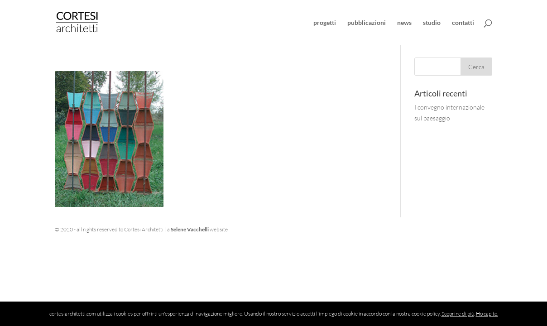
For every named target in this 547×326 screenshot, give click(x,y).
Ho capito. (487, 313)
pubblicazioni (366, 22)
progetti (324, 22)
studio (432, 22)
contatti (463, 22)
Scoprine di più (457, 313)
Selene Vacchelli (190, 229)
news (404, 22)
